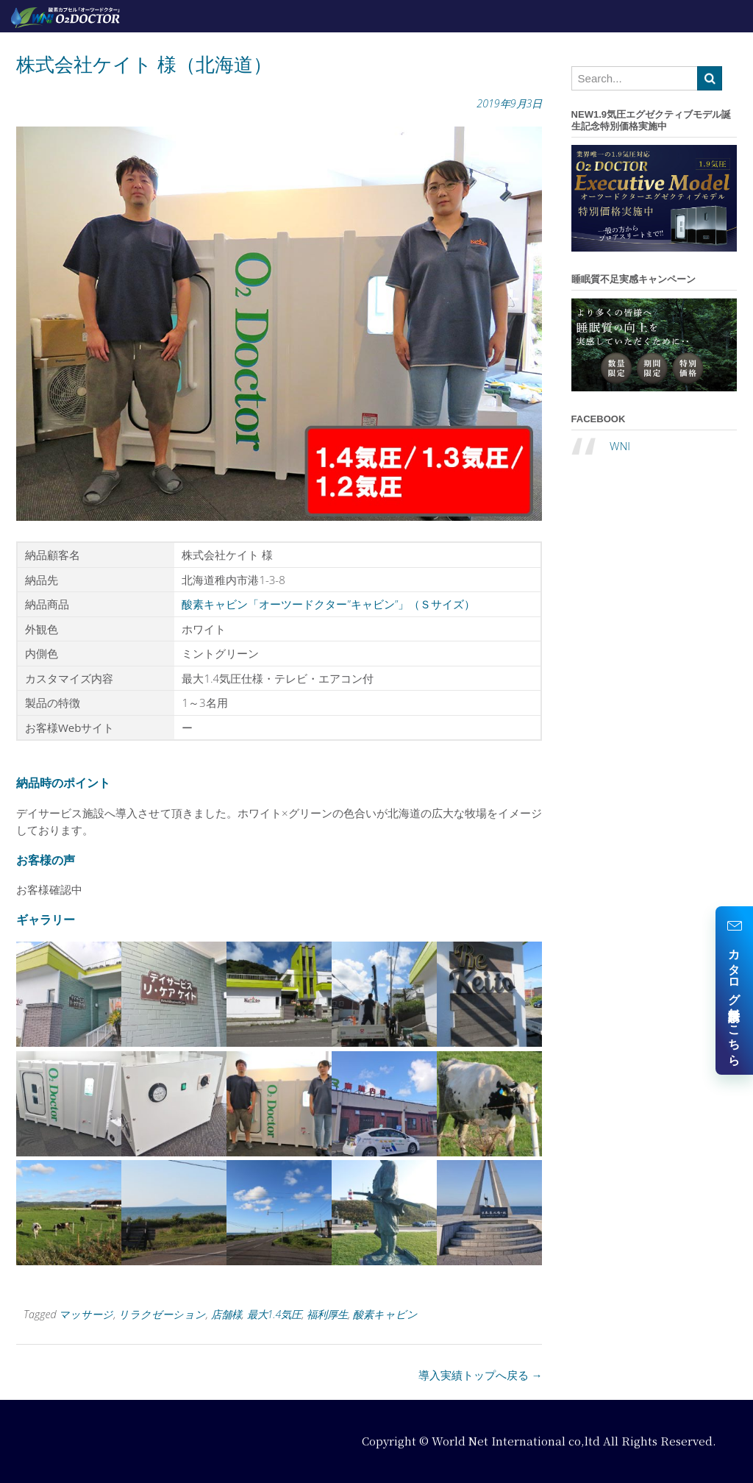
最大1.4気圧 (274, 1314)
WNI (620, 445)
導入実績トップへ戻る (480, 1375)
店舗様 (226, 1314)
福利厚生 (327, 1314)
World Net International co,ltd (516, 1440)
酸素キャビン (385, 1314)
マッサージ (86, 1314)
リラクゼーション (162, 1314)
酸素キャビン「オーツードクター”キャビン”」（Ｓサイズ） (328, 604)
